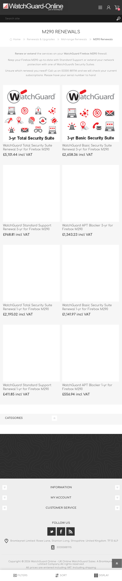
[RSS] (70, 531)
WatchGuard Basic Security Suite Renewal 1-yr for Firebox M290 (87, 307)
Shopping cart (117, 7)
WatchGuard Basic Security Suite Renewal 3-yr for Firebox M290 (87, 147)
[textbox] (57, 18)
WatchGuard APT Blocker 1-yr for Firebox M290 (87, 387)
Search (118, 18)
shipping (90, 567)
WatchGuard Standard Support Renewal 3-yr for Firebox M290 (27, 227)
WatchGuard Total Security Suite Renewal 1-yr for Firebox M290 (27, 307)
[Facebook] (61, 531)
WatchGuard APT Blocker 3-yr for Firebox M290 (87, 227)
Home (17, 39)
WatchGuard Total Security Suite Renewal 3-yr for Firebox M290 (27, 147)
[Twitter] (51, 531)
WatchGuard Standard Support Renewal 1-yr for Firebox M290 (27, 387)
